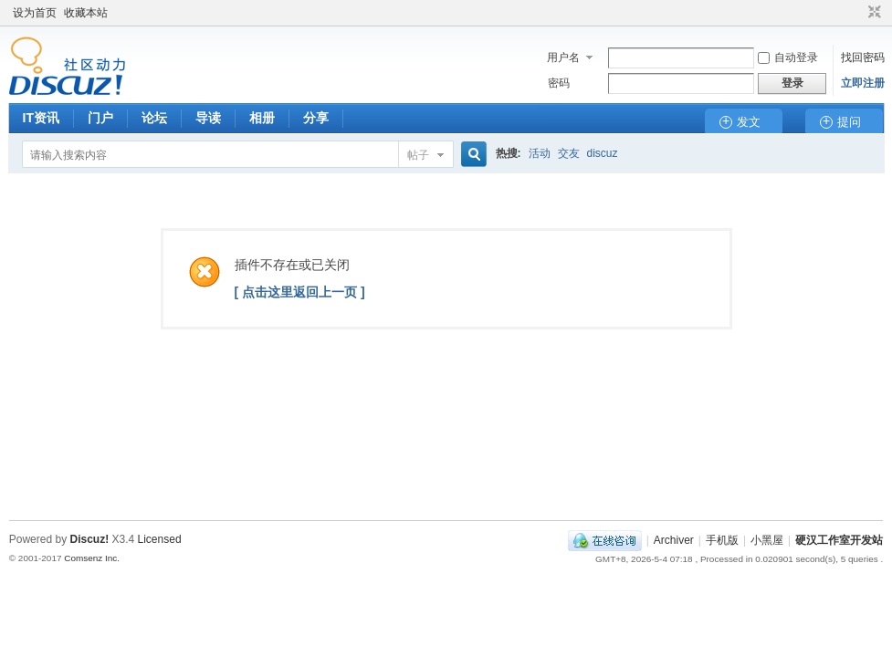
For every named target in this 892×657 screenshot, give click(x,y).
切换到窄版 (872, 13)
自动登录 (788, 57)
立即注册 (863, 83)
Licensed (160, 539)
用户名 (563, 57)
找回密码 (863, 57)
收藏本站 (86, 12)
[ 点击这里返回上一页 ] (300, 292)
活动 (540, 153)
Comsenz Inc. (92, 558)
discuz (602, 153)
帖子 (418, 155)
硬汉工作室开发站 (839, 540)
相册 (262, 117)
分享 (316, 117)
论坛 (154, 117)
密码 (559, 83)
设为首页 (35, 12)
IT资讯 (41, 117)
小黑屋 (766, 540)
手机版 (722, 540)
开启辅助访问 (857, 13)
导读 (208, 117)
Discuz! (89, 539)
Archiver (674, 540)
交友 (569, 153)
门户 (100, 117)
